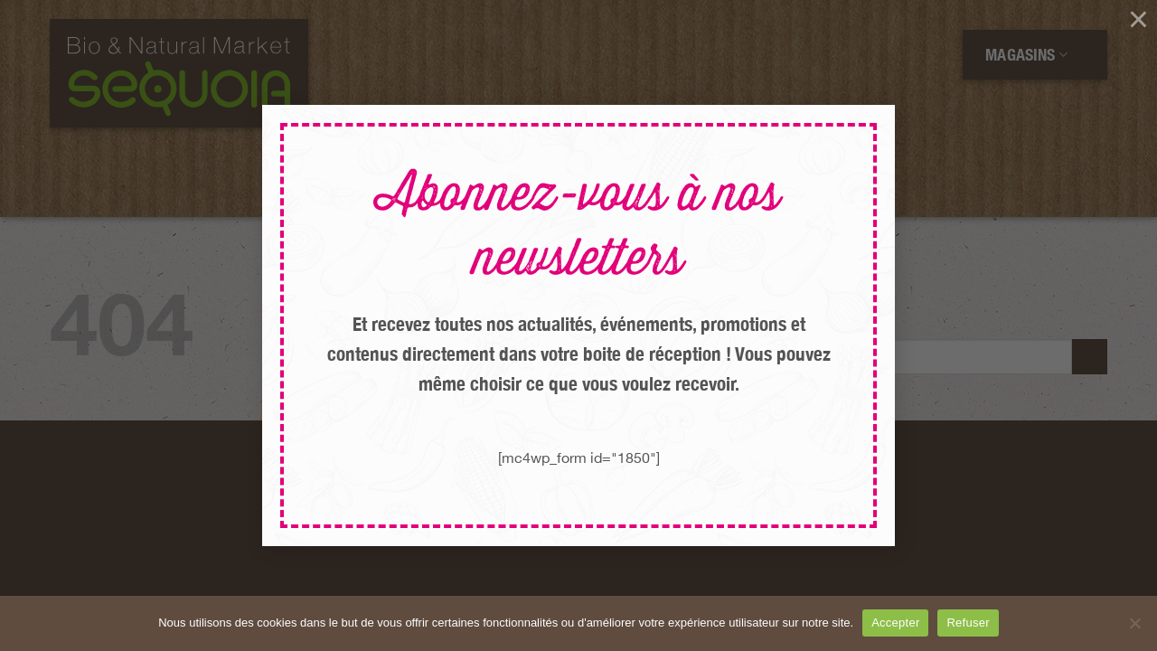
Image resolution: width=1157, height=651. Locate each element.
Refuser (967, 622)
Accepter (895, 622)
